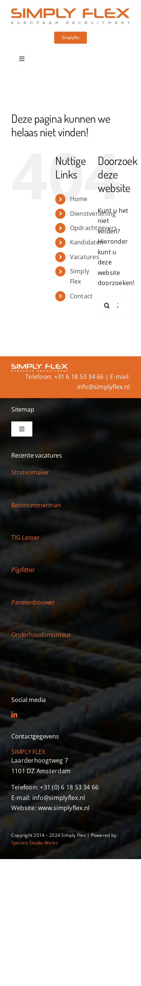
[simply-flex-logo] (70, 11)
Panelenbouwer (33, 602)
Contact (81, 296)
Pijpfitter (23, 570)
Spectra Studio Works (34, 842)
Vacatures (84, 257)
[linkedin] (14, 714)
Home (79, 199)
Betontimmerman (36, 505)
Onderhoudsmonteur (41, 634)
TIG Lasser (25, 537)
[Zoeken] (107, 305)
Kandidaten (86, 242)
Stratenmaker (30, 472)
